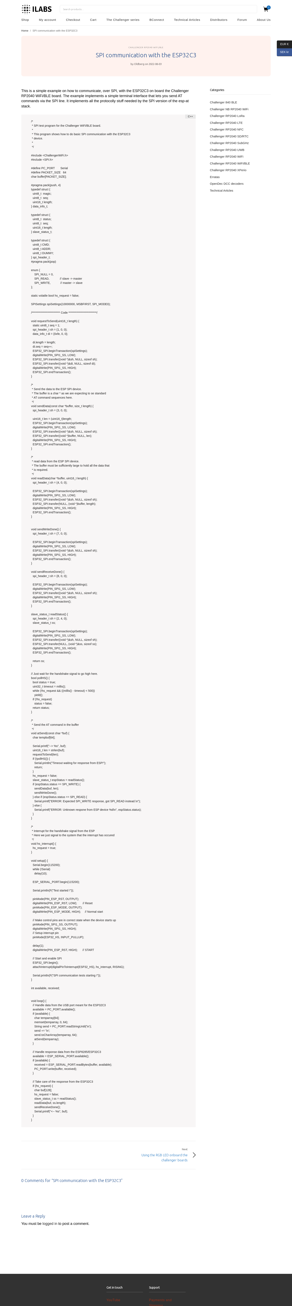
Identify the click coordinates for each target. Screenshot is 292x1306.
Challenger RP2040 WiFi (226, 156)
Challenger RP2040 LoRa (227, 116)
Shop (25, 19)
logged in (49, 1224)
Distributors (218, 19)
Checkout (73, 19)
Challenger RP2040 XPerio (228, 170)
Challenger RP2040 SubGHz (229, 143)
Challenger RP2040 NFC (227, 129)
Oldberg (139, 64)
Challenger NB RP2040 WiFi (229, 109)
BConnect (156, 19)
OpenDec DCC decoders (227, 183)
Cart (93, 19)
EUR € (283, 44)
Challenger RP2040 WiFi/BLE (146, 47)
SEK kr (283, 52)
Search (252, 9)
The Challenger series (123, 19)
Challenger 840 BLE (223, 102)
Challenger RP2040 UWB (227, 150)
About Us (264, 19)
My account (47, 19)
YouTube (113, 1300)
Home (24, 30)
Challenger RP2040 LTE (226, 122)
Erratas (215, 177)
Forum (242, 19)
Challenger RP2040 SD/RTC (229, 136)
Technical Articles (187, 19)
